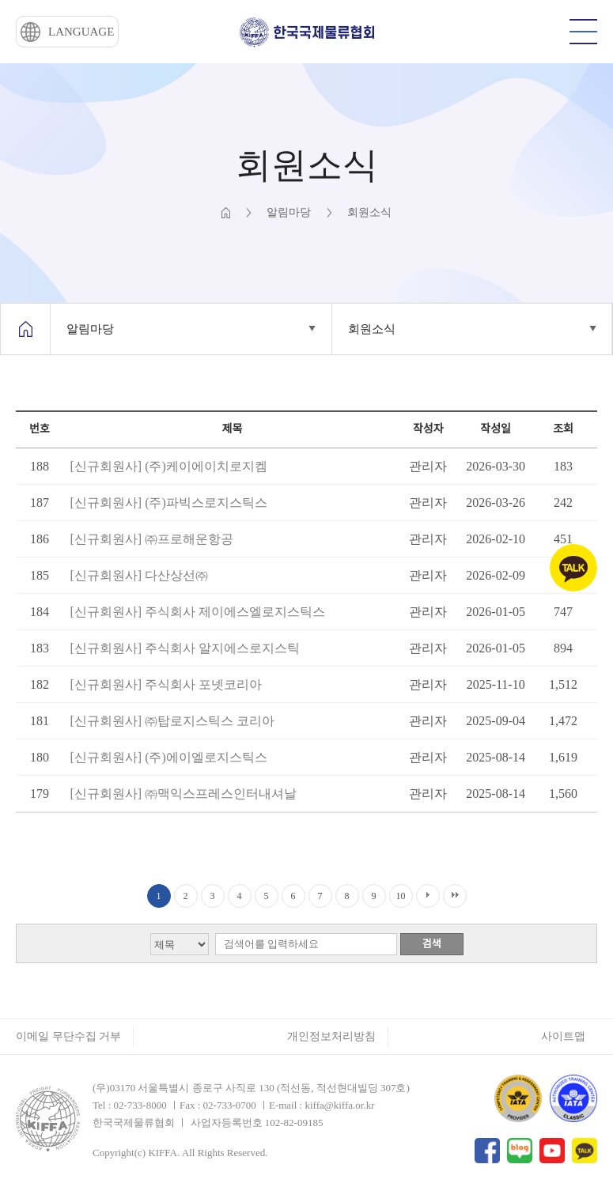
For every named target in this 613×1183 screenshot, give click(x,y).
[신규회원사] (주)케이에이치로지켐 (168, 466)
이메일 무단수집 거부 (68, 1036)
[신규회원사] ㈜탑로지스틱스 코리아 (172, 721)
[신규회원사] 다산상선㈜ (139, 575)
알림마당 (90, 329)
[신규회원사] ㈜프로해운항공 (151, 539)
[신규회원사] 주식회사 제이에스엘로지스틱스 (197, 611)
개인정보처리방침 (331, 1036)
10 (401, 895)
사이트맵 (563, 1036)
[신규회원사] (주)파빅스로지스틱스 (168, 502)
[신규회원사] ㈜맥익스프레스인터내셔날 (183, 793)
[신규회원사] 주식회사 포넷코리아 (166, 684)
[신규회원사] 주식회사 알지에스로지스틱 (185, 648)
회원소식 (371, 329)
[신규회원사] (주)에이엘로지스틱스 (168, 757)
